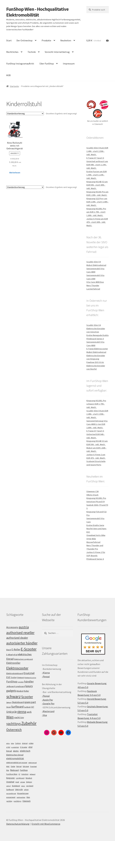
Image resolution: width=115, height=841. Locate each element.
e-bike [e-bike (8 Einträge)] (31, 743)
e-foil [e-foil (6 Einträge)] (8, 747)
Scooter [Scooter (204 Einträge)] (27, 697)
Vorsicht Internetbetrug (57, 51)
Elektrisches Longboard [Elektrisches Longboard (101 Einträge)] (23, 659)
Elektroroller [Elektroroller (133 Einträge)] (13, 663)
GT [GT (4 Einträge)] (19, 774)
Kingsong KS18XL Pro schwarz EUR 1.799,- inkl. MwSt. (96, 404)
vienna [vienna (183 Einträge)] (21, 712)
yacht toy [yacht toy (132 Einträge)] (19, 717)
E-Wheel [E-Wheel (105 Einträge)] (9, 654)
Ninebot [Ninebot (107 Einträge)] (20, 691)
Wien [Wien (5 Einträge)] (28, 797)
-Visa (44, 715)
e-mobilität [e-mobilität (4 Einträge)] (15, 747)
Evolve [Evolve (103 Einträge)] (13, 677)
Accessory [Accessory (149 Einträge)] (12, 627)
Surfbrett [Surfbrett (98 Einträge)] (27, 707)
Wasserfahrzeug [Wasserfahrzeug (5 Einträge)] (22, 793)
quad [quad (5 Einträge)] (17, 782)
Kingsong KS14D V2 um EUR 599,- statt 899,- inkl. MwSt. (97, 185)
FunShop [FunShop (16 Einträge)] (24, 770)
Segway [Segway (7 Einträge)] (29, 782)
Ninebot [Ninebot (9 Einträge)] (29, 778)
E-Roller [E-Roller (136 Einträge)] (16, 649)
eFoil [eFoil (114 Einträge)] (15, 654)
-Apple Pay (47, 699)
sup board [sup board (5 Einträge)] (29, 786)
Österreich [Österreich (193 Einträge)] (14, 730)
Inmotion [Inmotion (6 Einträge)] (24, 774)
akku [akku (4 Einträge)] (8, 743)
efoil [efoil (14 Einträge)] (30, 747)
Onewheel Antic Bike (95, 535)
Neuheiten (65, 40)
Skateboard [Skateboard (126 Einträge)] (18, 702)
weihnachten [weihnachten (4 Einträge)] (21, 797)
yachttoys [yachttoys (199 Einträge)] (13, 723)
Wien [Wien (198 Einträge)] (10, 717)
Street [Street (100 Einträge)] (8, 707)
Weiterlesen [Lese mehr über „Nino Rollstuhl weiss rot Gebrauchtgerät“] (14, 172)
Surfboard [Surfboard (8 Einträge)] (10, 789)
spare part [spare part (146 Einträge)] (30, 702)
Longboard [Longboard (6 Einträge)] (20, 778)
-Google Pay (48, 703)
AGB (8, 75)
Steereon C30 (92, 491)
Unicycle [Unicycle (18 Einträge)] (19, 789)
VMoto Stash (92, 495)
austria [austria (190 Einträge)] (24, 627)
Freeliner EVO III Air (95, 362)
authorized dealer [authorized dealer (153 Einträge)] (17, 638)
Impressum (69, 63)
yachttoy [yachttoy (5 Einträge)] (9, 801)
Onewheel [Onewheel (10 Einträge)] (10, 782)
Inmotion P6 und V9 (95, 501)
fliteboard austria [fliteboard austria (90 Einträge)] (30, 678)
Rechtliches (12, 51)
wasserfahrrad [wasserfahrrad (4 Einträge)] (11, 793)
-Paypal (46, 676)
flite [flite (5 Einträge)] (7, 770)
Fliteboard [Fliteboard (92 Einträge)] (20, 677)
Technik (32, 51)
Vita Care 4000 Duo (95, 282)
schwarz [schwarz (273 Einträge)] (13, 696)
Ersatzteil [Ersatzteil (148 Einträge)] (29, 673)
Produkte (46, 40)
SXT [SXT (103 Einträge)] (32, 707)
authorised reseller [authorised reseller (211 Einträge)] (20, 632)
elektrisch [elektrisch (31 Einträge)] (25, 750)
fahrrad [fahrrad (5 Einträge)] (19, 766)
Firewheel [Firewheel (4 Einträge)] (33, 766)
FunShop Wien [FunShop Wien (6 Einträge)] (11, 774)
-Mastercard (48, 711)
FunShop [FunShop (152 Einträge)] (11, 681)
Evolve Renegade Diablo (97, 335)
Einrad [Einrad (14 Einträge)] (9, 751)
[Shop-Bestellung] (25, 113)
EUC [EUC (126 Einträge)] (8, 677)
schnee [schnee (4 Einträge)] (22, 782)
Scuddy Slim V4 (93, 261)
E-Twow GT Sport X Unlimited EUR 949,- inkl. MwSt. (95, 434)
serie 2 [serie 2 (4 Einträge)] (8, 786)
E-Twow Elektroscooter (97, 348)
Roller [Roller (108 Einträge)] (26, 691)
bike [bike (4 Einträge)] (12, 743)
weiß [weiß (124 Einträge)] (29, 711)
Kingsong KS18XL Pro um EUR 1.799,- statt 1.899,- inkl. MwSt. (96, 212)
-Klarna (46, 672)
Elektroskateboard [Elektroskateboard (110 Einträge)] (14, 673)
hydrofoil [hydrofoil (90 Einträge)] (21, 682)
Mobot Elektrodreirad (96, 265)
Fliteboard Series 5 (95, 338)
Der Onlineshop (24, 40)
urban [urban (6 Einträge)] (26, 790)
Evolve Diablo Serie (95, 525)
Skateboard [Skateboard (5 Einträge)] (16, 786)
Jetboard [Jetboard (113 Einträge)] (10, 686)
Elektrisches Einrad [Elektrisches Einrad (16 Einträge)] (14, 754)
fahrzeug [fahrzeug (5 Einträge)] (26, 766)
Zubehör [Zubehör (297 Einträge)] (29, 723)
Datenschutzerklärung (17, 823)
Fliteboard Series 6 (95, 559)
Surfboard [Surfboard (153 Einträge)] (17, 706)
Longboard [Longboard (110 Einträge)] (20, 686)
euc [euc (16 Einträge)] (8, 766)
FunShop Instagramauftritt (20, 63)
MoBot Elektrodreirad (96, 352)
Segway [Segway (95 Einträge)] (9, 702)
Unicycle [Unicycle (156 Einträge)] (11, 711)
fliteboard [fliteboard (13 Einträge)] (14, 770)
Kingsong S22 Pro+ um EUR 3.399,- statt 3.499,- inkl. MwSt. (97, 202)
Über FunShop (46, 63)
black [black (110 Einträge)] (8, 649)
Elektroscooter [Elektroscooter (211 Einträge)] (17, 668)
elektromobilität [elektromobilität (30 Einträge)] (15, 758)
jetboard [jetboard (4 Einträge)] (32, 774)
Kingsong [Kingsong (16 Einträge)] (10, 778)
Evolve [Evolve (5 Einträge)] (13, 766)
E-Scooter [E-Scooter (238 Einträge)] (29, 649)
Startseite (14, 86)
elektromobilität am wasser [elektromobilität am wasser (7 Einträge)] (16, 762)
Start (9, 40)
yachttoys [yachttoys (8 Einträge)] (17, 801)
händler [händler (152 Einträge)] (29, 681)
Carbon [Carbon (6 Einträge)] (18, 743)
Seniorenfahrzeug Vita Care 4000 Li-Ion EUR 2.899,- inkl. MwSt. (97, 424)
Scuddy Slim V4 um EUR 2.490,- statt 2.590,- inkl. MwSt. (97, 151)
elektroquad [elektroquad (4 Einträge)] (32, 763)
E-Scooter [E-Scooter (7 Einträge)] (23, 747)
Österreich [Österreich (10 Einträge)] (26, 801)
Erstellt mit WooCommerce (46, 823)
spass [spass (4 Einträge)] (23, 786)
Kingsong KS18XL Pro (96, 498)
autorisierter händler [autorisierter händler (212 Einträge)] (21, 643)
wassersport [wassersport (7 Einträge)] (10, 797)
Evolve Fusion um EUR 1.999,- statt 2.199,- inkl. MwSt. (96, 175)
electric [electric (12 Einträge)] (16, 751)
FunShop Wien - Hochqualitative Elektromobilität (37, 12)
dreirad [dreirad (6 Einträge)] (25, 743)
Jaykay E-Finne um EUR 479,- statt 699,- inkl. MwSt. (97, 222)
